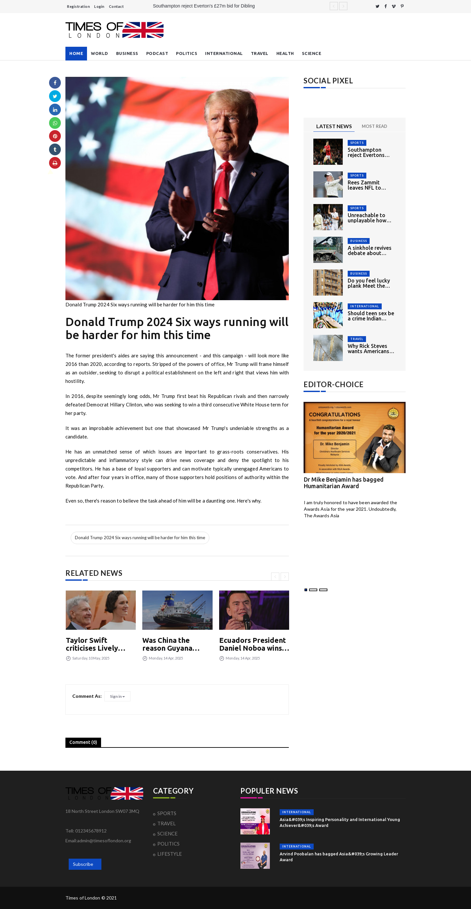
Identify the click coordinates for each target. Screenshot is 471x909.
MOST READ (374, 126)
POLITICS (186, 53)
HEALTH (285, 53)
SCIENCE (312, 53)
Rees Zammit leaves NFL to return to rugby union (366, 185)
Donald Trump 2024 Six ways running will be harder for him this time (140, 537)
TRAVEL (260, 53)
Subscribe (83, 864)
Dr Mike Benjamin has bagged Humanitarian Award (344, 482)
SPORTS (357, 143)
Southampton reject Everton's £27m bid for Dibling (204, 6)
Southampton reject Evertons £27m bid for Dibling (366, 152)
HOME (76, 53)
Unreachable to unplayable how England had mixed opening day (371, 218)
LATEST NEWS (334, 126)
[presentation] (275, 577)
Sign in (117, 696)
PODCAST (157, 53)
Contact (116, 6)
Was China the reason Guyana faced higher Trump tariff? (176, 644)
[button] (306, 590)
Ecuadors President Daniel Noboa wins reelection (252, 644)
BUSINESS (127, 53)
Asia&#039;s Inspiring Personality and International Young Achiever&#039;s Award (340, 822)
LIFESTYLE (169, 854)
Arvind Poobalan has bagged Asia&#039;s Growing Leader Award (339, 856)
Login (99, 6)
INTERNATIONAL (224, 53)
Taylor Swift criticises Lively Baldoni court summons (92, 644)
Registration (78, 6)
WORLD (99, 53)
